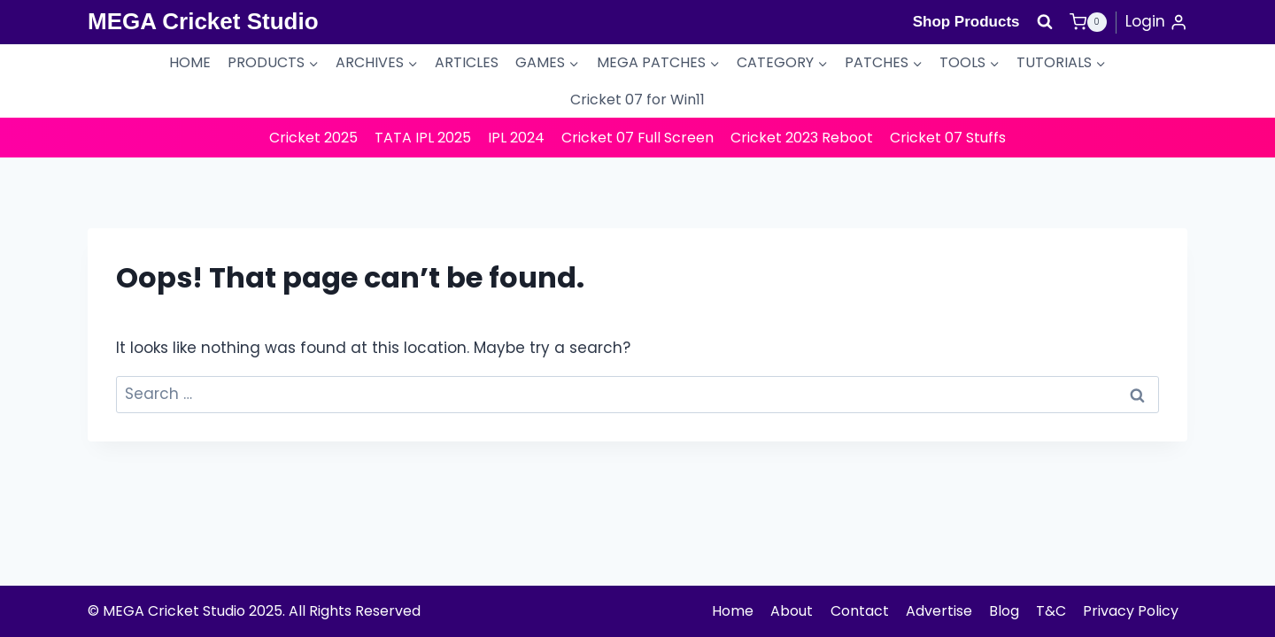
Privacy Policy (1130, 611)
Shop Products (966, 21)
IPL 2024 (516, 137)
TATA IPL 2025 (423, 137)
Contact (860, 611)
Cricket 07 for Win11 (637, 99)
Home (732, 611)
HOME (190, 62)
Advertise (939, 611)
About (791, 611)
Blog (1004, 611)
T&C (1051, 611)
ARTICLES (466, 62)
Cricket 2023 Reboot (801, 137)
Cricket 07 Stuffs (948, 137)
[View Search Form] (1045, 22)
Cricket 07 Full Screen (637, 137)
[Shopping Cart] (1088, 22)
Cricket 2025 (313, 137)
